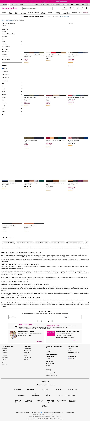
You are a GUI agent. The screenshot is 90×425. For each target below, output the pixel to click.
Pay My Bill (48, 351)
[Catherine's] (17, 4)
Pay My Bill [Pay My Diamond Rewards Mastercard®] (48, 358)
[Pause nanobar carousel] (43, 2)
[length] (12, 89)
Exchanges (4, 355)
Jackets (4, 31)
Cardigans (4, 54)
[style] (12, 100)
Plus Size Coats (24, 248)
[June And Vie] (42, 4)
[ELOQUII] (70, 395)
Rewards (26, 359)
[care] (12, 109)
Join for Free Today (64, 16)
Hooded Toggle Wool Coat (34, 183)
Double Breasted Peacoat (34, 141)
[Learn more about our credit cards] (75, 340)
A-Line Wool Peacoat (78, 141)
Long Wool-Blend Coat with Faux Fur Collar (56, 184)
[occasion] (12, 103)
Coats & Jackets (9, 20)
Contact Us (4, 348)
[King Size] (77, 4)
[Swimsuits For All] (52, 4)
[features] (12, 97)
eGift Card (48, 367)
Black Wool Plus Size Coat (71, 248)
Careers (69, 350)
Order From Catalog (50, 372)
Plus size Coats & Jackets (58, 242)
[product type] (12, 94)
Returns (3, 354)
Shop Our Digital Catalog (51, 375)
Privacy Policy (19, 412)
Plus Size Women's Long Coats (75, 242)
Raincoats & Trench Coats (8, 33)
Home (3, 20)
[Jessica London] (32, 4)
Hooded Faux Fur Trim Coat (12, 226)
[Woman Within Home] (9, 9)
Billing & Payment (5, 357)
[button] (78, 8)
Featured (5, 68)
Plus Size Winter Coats (56, 248)
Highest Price (6, 74)
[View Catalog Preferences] (39, 341)
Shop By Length (6, 59)
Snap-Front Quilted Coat (34, 98)
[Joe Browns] (27, 4)
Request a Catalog (50, 373)
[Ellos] (37, 4)
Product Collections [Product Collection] (72, 354)
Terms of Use (26, 412)
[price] (12, 114)
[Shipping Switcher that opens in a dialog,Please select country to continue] (87, 4)
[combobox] (37, 8)
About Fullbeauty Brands (73, 352)
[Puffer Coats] (21, 44)
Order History (27, 354)
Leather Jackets (6, 46)
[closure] (12, 111)
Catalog (48, 370)
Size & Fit (4, 359)
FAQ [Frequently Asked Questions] (3, 362)
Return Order (27, 352)
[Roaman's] (12, 4)
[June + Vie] (59, 395)
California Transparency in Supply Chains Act (53, 412)
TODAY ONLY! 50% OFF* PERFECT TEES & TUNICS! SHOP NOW (39, 1)
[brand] (12, 106)
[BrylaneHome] (62, 401)
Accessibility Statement (69, 412)
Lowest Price (6, 77)
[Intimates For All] (62, 4)
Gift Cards (49, 361)
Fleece (3, 41)
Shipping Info (4, 352)
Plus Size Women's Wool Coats (25, 242)
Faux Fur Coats (5, 51)
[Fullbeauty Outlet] (45, 406)
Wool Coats (5, 49)
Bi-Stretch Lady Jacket (78, 55)
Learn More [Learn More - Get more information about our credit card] (48, 350)
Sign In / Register (27, 348)
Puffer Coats (5, 44)
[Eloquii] (47, 4)
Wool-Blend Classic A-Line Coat (76, 97)
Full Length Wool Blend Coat (12, 183)
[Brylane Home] (72, 4)
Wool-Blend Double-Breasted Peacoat (55, 140)
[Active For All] (57, 4)
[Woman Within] (8, 4)
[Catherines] (59, 389)
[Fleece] (21, 41)
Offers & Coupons (27, 357)
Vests (3, 39)
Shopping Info (5, 350)
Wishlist (25, 355)
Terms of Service (57, 418)
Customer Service (7, 346)
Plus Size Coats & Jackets (42, 242)
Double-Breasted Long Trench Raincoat (34, 55)
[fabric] (12, 91)
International (4, 361)
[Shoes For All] (67, 4)
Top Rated (5, 71)
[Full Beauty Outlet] (82, 4)
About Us (70, 348)
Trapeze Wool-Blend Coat (34, 226)
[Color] (12, 86)
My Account (27, 346)
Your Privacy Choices (36, 412)
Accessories (5, 56)
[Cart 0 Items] (87, 8)
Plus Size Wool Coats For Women (39, 248)
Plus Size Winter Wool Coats (10, 248)
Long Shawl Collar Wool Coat (56, 55)
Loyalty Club (4, 364)
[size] (12, 83)
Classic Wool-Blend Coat (56, 98)
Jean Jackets (5, 36)
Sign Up (66, 317)
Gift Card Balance (50, 363)
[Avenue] (22, 4)
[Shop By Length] (21, 59)
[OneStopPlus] (4, 4)
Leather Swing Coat (78, 183)
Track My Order (27, 350)
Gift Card (48, 365)
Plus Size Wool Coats (8, 242)
